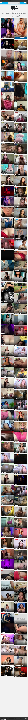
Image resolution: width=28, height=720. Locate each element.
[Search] (19, 3)
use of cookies (4, 719)
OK (25, 718)
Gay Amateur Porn (9, 0)
